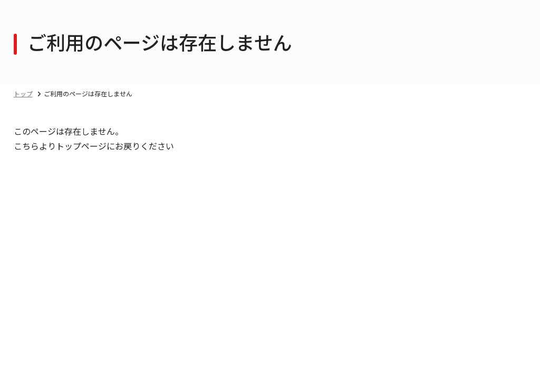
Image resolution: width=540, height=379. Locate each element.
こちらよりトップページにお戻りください (94, 145)
